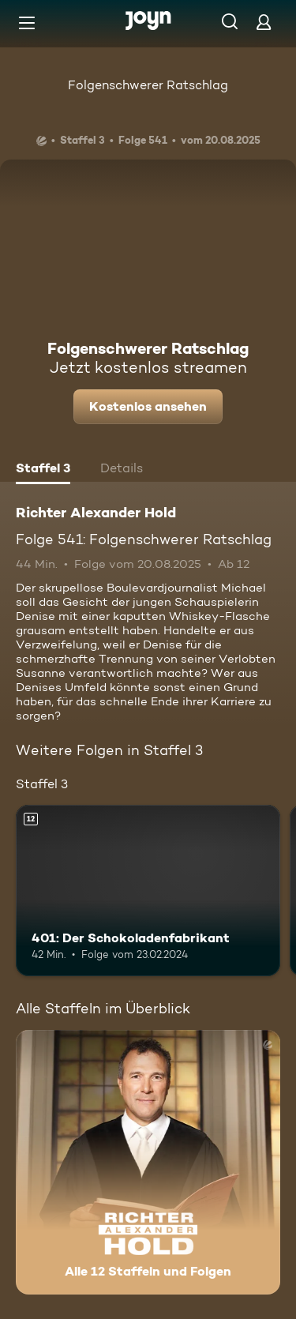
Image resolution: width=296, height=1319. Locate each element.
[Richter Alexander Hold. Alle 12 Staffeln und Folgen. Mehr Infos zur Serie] (148, 1162)
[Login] (264, 22)
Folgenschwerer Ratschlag (148, 84)
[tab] (43, 470)
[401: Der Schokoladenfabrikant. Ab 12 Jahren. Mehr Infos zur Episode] (148, 891)
